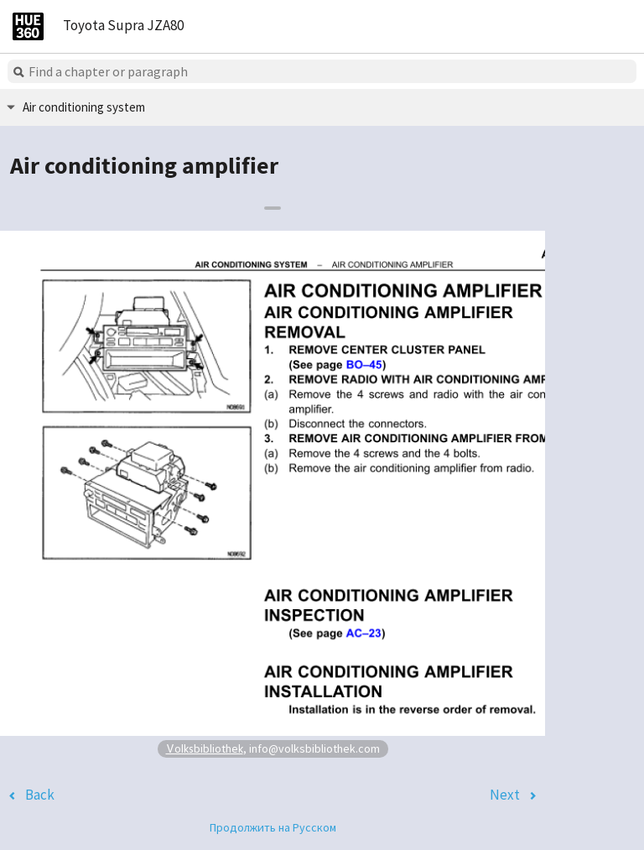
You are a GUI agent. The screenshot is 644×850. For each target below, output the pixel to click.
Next (505, 794)
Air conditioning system (84, 107)
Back (40, 794)
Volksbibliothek (204, 748)
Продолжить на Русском (273, 827)
